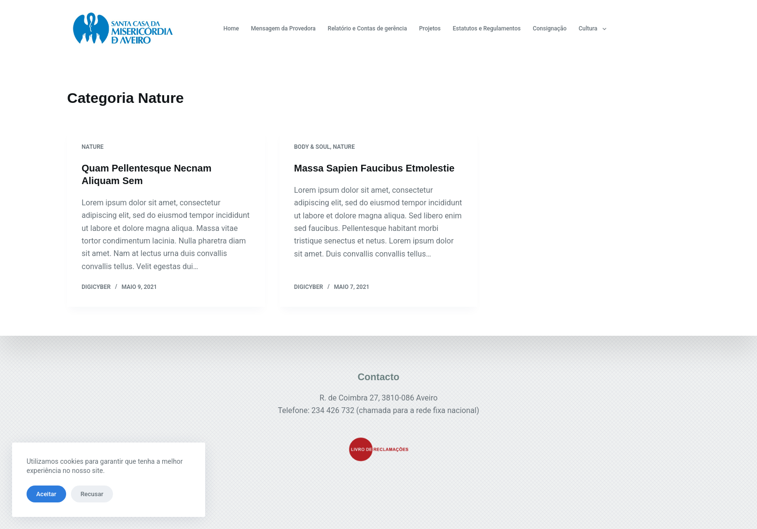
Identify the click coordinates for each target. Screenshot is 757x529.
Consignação (549, 28)
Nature (93, 146)
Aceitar (46, 494)
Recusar (92, 494)
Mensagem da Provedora (283, 28)
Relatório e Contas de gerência (367, 28)
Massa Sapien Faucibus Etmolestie (374, 168)
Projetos (430, 28)
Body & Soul (312, 146)
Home (231, 28)
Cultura (594, 29)
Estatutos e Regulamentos (487, 28)
